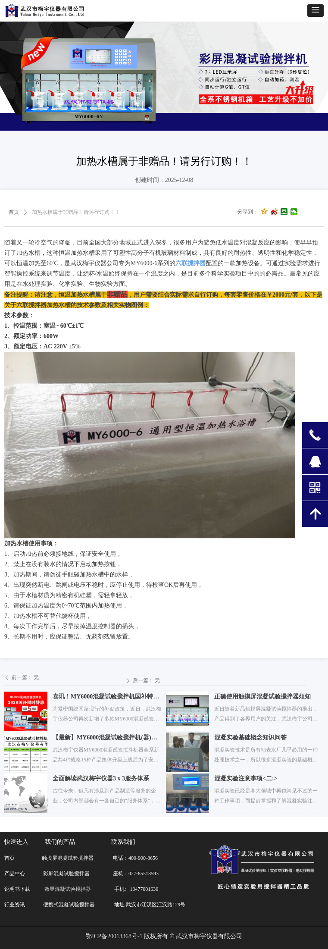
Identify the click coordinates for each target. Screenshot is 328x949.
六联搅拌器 (190, 263)
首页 (14, 212)
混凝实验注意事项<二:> (246, 778)
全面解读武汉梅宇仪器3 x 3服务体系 (101, 778)
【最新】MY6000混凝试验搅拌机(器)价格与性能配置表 (105, 738)
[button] (315, 10)
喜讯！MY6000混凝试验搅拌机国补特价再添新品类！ (106, 697)
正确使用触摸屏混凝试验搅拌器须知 (262, 696)
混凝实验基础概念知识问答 (250, 737)
